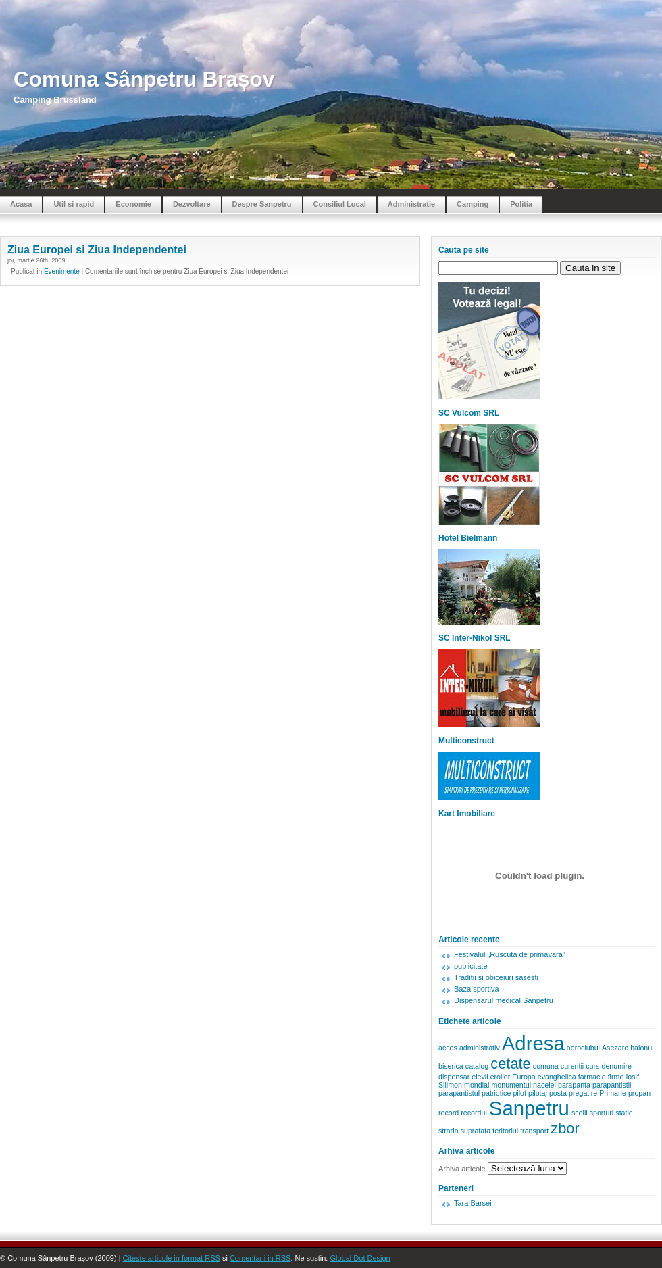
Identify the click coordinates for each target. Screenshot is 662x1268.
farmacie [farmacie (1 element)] (592, 1077)
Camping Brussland (55, 100)
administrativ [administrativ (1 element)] (479, 1048)
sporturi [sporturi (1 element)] (602, 1112)
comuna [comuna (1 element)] (546, 1066)
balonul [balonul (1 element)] (641, 1048)
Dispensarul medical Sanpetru (503, 1000)
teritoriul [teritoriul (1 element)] (505, 1131)
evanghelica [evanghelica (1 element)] (557, 1077)
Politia (521, 204)
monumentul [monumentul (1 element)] (511, 1085)
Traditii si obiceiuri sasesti (496, 977)
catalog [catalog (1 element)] (476, 1066)
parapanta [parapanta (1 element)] (574, 1085)
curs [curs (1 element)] (592, 1066)
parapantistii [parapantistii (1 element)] (611, 1085)
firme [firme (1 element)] (616, 1077)
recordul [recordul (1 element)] (474, 1112)
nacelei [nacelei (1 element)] (544, 1085)
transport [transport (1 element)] (534, 1131)
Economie (133, 204)
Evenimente (62, 271)
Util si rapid (73, 204)
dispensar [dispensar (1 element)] (453, 1077)
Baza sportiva (476, 989)
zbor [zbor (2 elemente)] (565, 1128)
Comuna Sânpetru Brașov (144, 79)
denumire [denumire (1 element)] (616, 1066)
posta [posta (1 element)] (558, 1093)
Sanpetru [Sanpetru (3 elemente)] (529, 1108)
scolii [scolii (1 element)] (579, 1112)
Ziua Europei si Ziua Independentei (96, 249)
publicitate (471, 966)
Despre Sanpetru (262, 204)
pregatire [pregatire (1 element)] (583, 1093)
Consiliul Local (339, 204)
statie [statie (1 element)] (623, 1112)
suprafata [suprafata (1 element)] (475, 1131)
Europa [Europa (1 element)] (523, 1077)
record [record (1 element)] (448, 1112)
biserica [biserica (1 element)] (450, 1066)
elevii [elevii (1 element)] (480, 1077)
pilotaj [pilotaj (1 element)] (537, 1093)
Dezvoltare (192, 204)
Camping (472, 204)
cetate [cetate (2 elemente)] (510, 1063)
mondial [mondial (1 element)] (476, 1085)
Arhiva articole (462, 1169)
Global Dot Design (360, 1258)
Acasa (21, 204)
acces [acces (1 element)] (447, 1048)
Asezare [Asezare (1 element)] (615, 1048)
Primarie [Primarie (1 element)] (612, 1093)
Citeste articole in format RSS (171, 1258)
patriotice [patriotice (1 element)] (496, 1093)
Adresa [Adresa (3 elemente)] (533, 1043)
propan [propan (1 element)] (639, 1093)
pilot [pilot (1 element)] (519, 1093)
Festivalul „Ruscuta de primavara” (509, 954)
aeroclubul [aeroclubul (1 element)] (583, 1048)
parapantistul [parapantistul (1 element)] (459, 1093)
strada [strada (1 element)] (448, 1131)
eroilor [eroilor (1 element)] (500, 1077)
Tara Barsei (473, 1203)
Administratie (411, 204)
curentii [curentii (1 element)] (572, 1066)
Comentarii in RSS (260, 1258)
